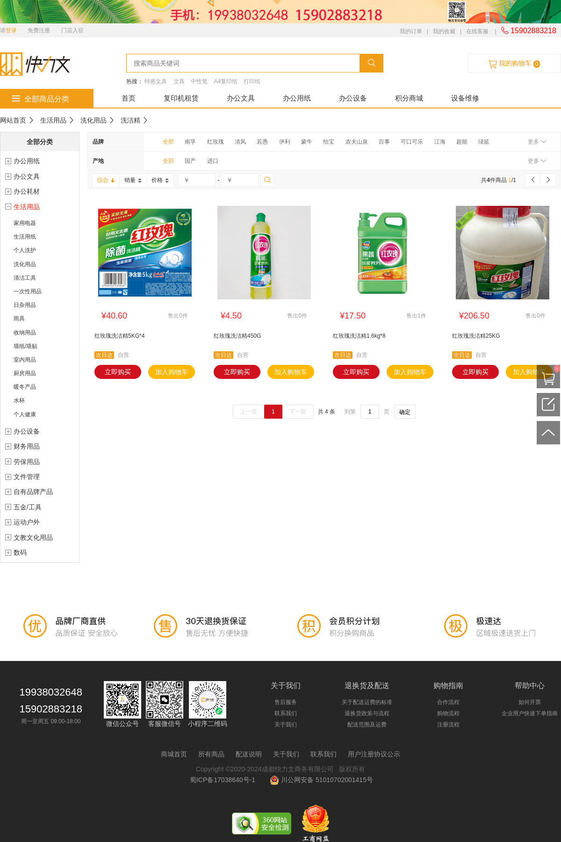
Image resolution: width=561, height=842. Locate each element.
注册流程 (448, 724)
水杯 (19, 400)
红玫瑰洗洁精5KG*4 (119, 336)
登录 (11, 30)
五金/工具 (28, 507)
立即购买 (118, 372)
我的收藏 (444, 31)
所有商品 (211, 754)
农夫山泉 (356, 141)
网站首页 (13, 120)
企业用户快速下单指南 (530, 713)
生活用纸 (25, 236)
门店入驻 (72, 30)
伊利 (284, 141)
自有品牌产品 (33, 491)
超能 (462, 141)
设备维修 (465, 98)
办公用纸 (297, 98)
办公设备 (353, 98)
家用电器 (25, 223)
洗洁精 (130, 120)
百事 (384, 141)
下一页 (297, 411)
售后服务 (285, 702)
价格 (160, 180)
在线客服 (477, 31)
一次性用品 (28, 291)
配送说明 (249, 754)
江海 (440, 141)
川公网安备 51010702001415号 (321, 780)
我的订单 (411, 31)
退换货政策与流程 (367, 713)
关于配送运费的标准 (367, 702)
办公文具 (241, 98)
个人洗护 (25, 250)
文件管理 (27, 476)
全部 (168, 141)
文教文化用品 (33, 537)
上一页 (248, 411)
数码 (20, 552)
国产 (190, 161)
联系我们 (285, 713)
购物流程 (448, 713)
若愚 (262, 141)
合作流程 (448, 702)
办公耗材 (27, 191)
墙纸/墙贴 (25, 346)
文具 (179, 81)
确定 (404, 412)
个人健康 (25, 414)
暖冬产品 (25, 387)
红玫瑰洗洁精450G (237, 336)
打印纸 (252, 81)
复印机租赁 (181, 98)
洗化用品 (93, 120)
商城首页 (174, 754)
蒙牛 (306, 141)
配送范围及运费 (367, 724)
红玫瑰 (215, 141)
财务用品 (27, 446)
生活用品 (53, 120)
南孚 (190, 141)
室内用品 (25, 359)
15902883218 (528, 31)
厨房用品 (25, 373)
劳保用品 (27, 461)
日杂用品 (25, 305)
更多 (537, 141)
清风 (240, 141)
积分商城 (409, 98)
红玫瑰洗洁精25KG (476, 336)
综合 (106, 180)
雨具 (19, 318)
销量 (133, 180)
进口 (212, 161)
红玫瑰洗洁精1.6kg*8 (359, 336)
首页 (129, 98)
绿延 (483, 141)
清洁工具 (25, 278)
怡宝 (328, 141)
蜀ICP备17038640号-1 (224, 780)
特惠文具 (155, 81)
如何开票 (529, 702)
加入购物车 (171, 372)
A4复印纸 (225, 81)
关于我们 (285, 724)
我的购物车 (514, 63)
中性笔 (199, 81)
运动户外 (27, 522)
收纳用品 (25, 332)
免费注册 (39, 30)
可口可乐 (412, 141)
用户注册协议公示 (374, 754)
